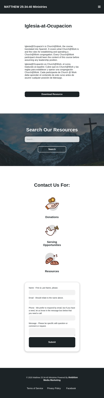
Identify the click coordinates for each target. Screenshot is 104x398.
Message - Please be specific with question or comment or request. (48, 324)
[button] (99, 7)
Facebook (71, 388)
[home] (25, 7)
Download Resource (52, 94)
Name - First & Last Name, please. (43, 288)
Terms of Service (35, 388)
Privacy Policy (54, 388)
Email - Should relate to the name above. (46, 298)
